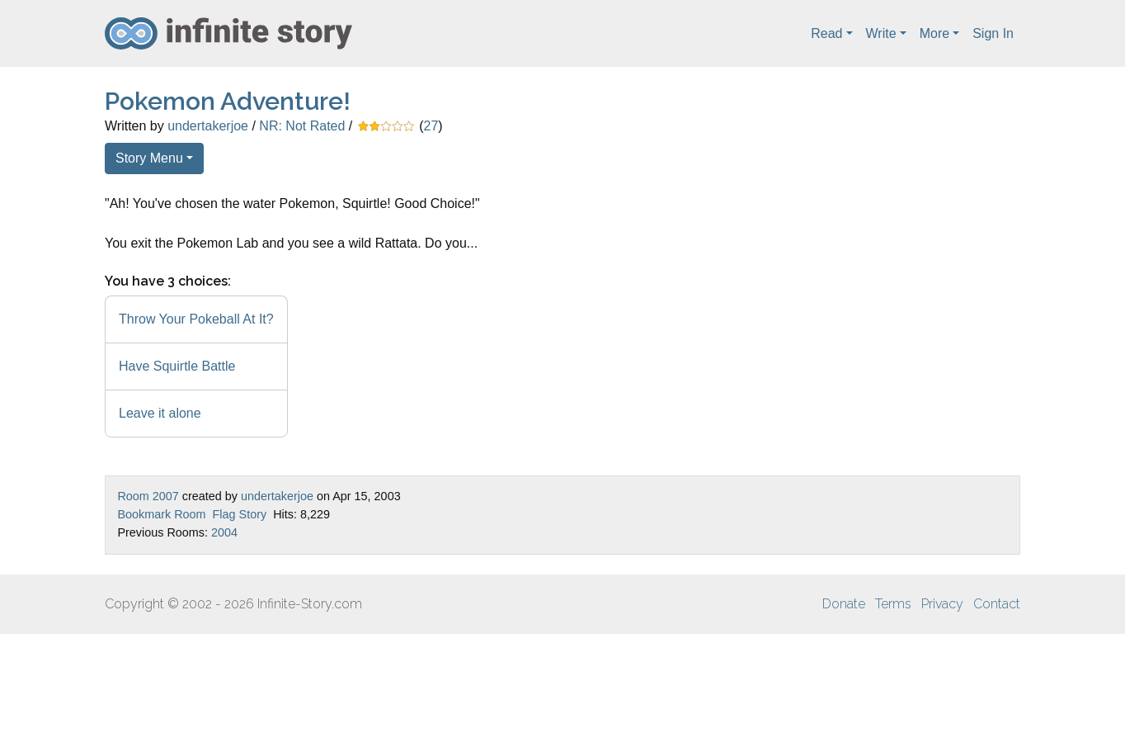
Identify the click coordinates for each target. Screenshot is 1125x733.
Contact (996, 604)
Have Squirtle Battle (177, 366)
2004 (224, 532)
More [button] (934, 33)
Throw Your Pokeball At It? (196, 319)
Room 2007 (147, 496)
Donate (843, 604)
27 (431, 126)
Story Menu (149, 158)
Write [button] (881, 33)
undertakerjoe (207, 126)
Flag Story (240, 514)
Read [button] (826, 33)
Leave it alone (160, 413)
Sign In (993, 33)
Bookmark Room (161, 514)
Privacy (942, 604)
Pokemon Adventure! (228, 101)
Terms (893, 604)
